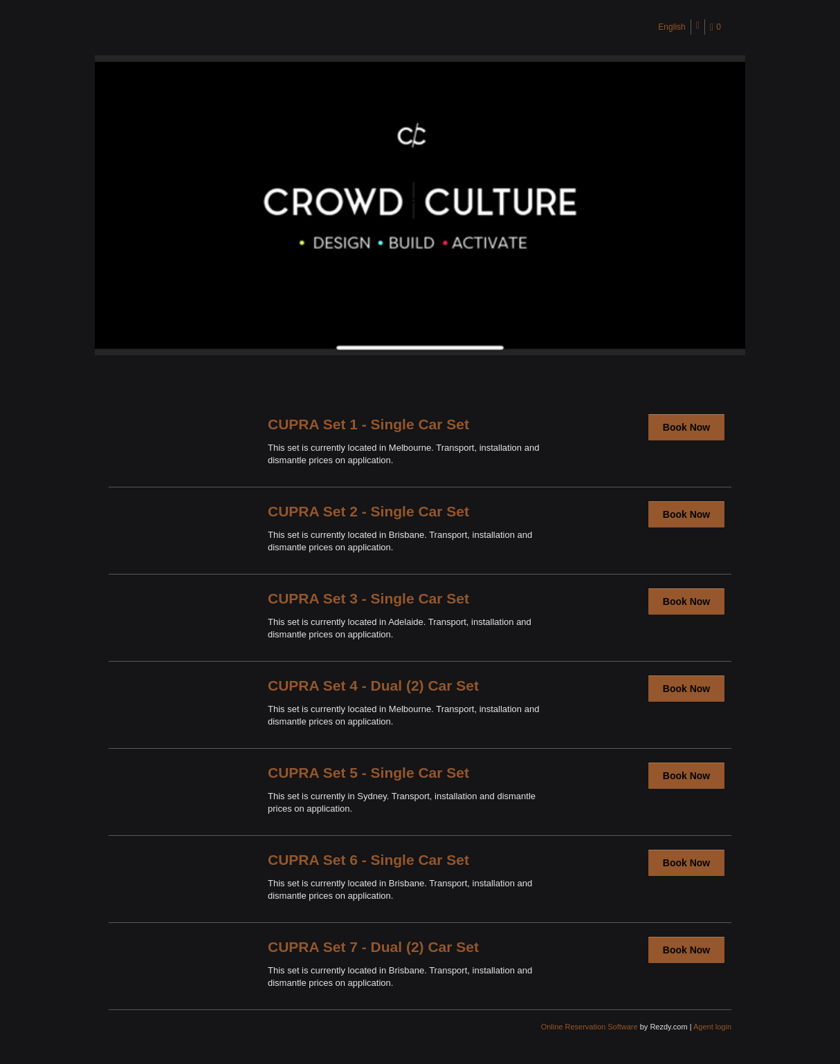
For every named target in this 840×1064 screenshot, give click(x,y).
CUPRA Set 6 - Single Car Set (368, 860)
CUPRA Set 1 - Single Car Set (368, 424)
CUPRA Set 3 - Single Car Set (368, 598)
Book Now (686, 427)
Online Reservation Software (589, 1027)
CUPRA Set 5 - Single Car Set (368, 773)
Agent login (712, 1027)
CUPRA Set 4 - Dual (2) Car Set (373, 685)
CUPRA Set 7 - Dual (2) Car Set (373, 947)
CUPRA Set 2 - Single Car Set (368, 511)
